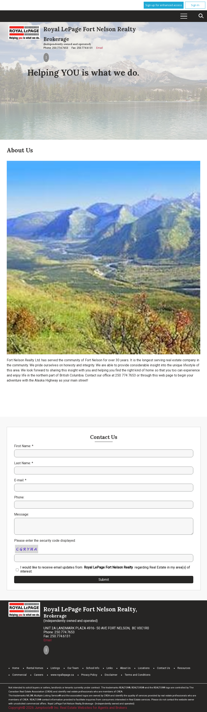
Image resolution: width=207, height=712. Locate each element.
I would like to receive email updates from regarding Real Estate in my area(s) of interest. (105, 569)
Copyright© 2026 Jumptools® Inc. (33, 708)
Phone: (19, 497)
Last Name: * (23, 463)
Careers (38, 674)
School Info (92, 668)
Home (15, 668)
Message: (21, 514)
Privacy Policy (89, 674)
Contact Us (163, 668)
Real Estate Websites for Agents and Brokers (93, 708)
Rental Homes (35, 668)
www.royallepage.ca (62, 674)
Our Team (73, 668)
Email (99, 47)
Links (110, 668)
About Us (125, 668)
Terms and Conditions (137, 674)
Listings (55, 668)
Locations (144, 668)
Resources (183, 668)
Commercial (19, 674)
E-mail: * (20, 480)
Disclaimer (111, 674)
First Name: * (23, 446)
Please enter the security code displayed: (45, 541)
